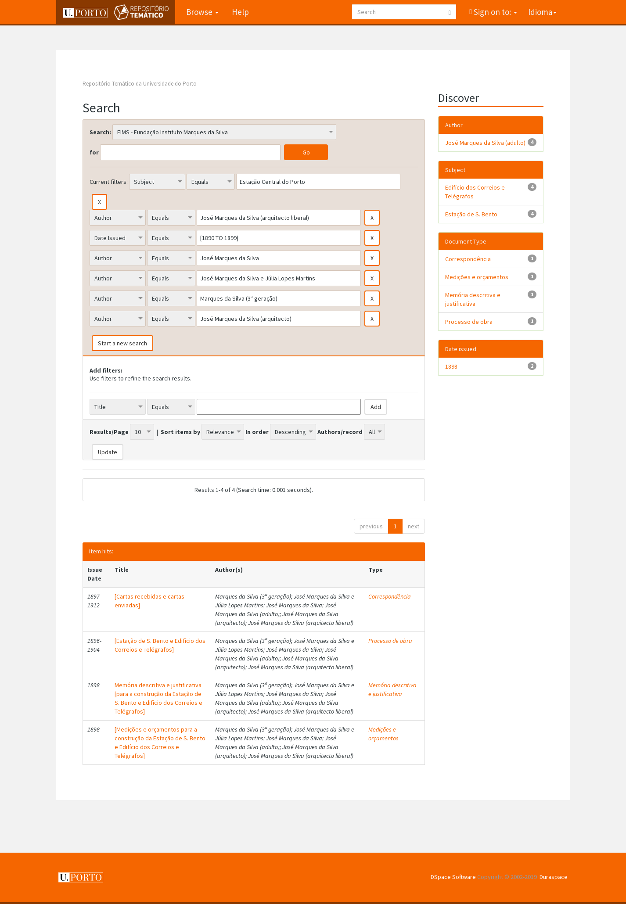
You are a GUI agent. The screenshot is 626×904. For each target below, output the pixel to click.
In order (257, 432)
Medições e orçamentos (383, 733)
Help (240, 12)
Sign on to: (494, 12)
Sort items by (180, 432)
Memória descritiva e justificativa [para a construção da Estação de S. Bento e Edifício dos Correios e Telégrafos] (158, 698)
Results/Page (109, 432)
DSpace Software (453, 877)
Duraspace (554, 877)
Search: (100, 132)
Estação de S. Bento (471, 214)
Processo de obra (390, 641)
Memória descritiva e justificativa (392, 689)
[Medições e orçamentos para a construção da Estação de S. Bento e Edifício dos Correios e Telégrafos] (160, 742)
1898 (451, 366)
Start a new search (122, 343)
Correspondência (389, 596)
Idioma (542, 12)
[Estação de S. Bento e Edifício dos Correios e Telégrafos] (160, 645)
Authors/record (340, 432)
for (94, 152)
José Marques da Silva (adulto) (485, 143)
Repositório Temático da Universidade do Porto (140, 83)
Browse (202, 12)
